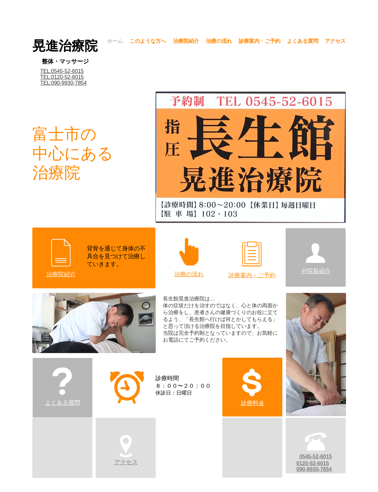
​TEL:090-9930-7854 (63, 83)
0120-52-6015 (312, 463)
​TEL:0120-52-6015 (62, 77)
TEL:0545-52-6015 (62, 71)
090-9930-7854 (314, 469)
